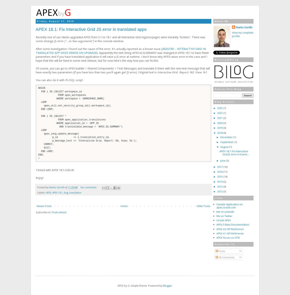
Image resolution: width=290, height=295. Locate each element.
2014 (220, 181)
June (223, 160)
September (227, 142)
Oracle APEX (223, 220)
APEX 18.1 (57, 196)
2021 (220, 118)
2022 (220, 113)
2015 (220, 176)
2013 (220, 186)
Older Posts (203, 210)
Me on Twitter (224, 216)
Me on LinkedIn (225, 211)
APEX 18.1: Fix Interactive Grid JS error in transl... (234, 152)
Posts (220, 251)
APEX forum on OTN (228, 237)
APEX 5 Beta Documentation (232, 224)
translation (75, 196)
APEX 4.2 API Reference (230, 229)
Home (124, 210)
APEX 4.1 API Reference (230, 233)
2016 (220, 171)
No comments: (89, 191)
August (224, 147)
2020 (220, 123)
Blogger (167, 285)
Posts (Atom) (59, 216)
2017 (220, 167)
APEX (48, 196)
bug (66, 196)
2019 (220, 128)
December (226, 137)
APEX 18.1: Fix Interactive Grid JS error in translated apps (91, 29)
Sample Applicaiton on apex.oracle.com (229, 206)
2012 (220, 191)
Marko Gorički (244, 27)
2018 (220, 133)
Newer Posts (44, 210)
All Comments (225, 257)
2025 (220, 108)
